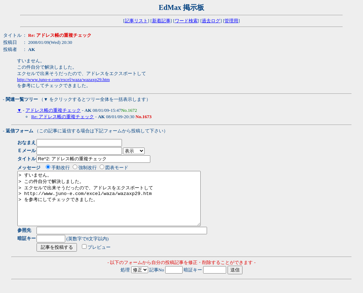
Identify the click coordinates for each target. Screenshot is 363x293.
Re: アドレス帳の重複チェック (62, 116)
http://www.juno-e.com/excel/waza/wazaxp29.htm (63, 79)
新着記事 (161, 20)
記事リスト (136, 20)
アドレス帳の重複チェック (53, 110)
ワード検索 (186, 20)
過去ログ (211, 20)
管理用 (231, 20)
